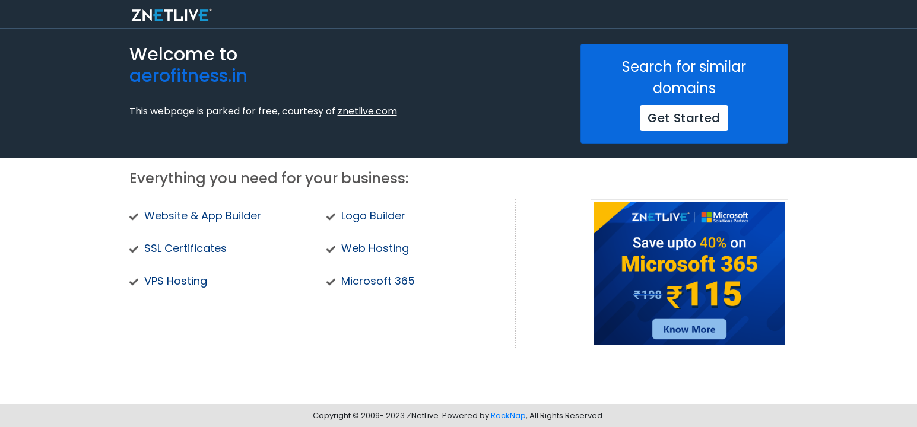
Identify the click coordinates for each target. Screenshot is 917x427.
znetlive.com (367, 111)
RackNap (508, 415)
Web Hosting (375, 248)
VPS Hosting (175, 280)
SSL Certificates (185, 248)
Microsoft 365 (378, 280)
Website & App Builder (202, 215)
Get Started (684, 118)
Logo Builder (373, 215)
